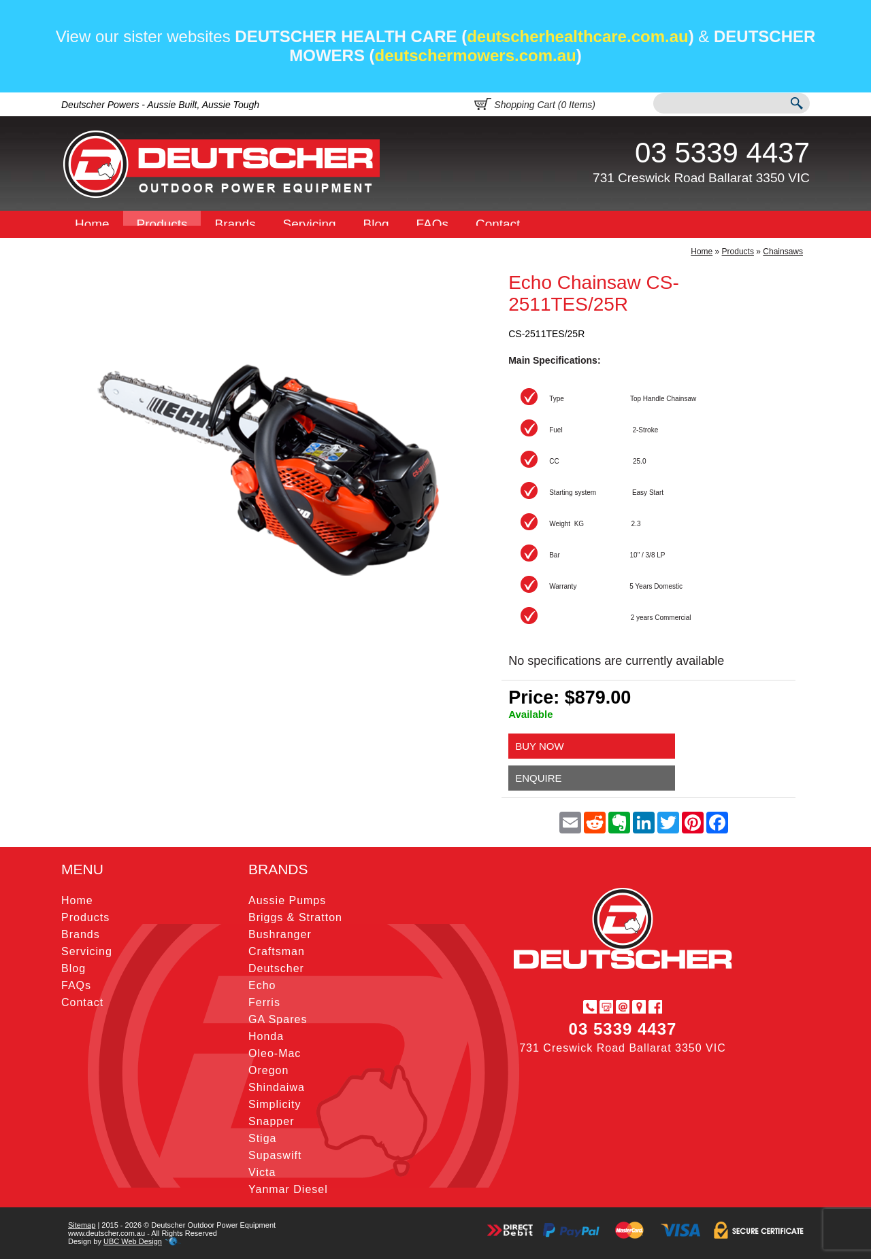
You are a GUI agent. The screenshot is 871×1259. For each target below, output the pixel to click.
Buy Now (539, 746)
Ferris (264, 1002)
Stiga (262, 1138)
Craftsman (276, 951)
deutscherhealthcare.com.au (577, 36)
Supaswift (274, 1155)
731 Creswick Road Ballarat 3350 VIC (701, 178)
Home (92, 224)
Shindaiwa (276, 1087)
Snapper (271, 1121)
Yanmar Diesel (288, 1189)
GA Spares (277, 1019)
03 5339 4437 (722, 153)
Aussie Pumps (287, 900)
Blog (376, 224)
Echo (262, 985)
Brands (234, 224)
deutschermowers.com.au (475, 55)
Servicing (309, 224)
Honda (266, 1036)
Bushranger (280, 934)
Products (162, 224)
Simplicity (274, 1104)
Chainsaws (783, 251)
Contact (498, 224)
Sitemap (81, 1225)
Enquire (538, 778)
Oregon (268, 1070)
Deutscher (276, 968)
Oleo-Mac (274, 1053)
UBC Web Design (132, 1241)
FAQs (432, 224)
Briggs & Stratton (295, 917)
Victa (262, 1172)
